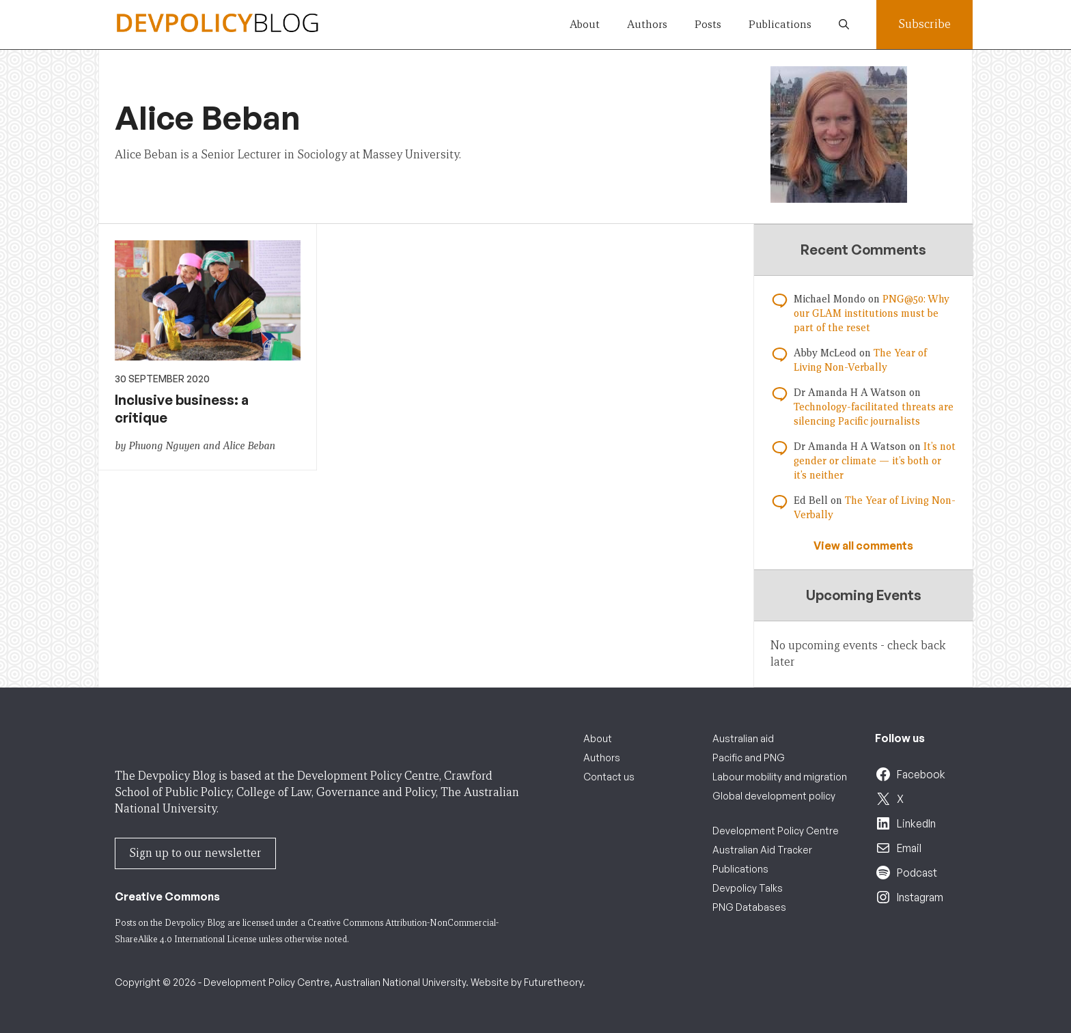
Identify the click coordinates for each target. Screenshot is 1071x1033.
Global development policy (773, 796)
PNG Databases (749, 907)
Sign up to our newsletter (195, 853)
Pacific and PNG (748, 757)
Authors (647, 24)
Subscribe (924, 24)
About (585, 24)
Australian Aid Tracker (762, 849)
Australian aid (743, 738)
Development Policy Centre (775, 830)
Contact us (609, 776)
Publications (780, 24)
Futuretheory (553, 982)
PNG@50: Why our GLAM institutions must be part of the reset (871, 313)
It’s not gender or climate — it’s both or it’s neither (875, 460)
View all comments (863, 545)
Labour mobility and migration (779, 776)
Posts (708, 24)
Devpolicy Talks (747, 888)
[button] (844, 24)
